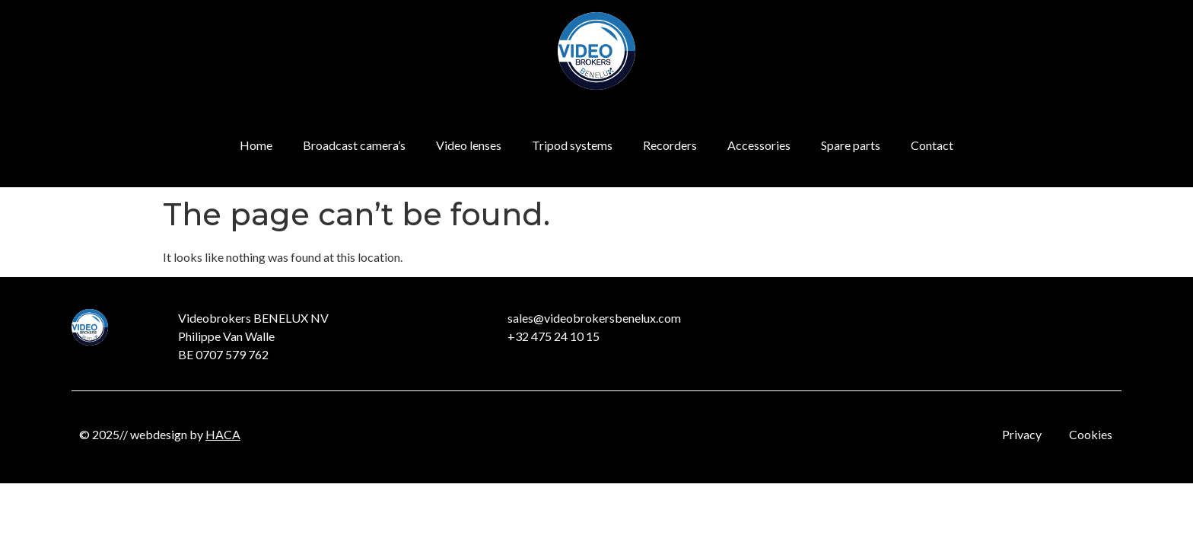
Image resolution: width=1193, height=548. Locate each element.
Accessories (759, 145)
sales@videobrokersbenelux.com (594, 318)
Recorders (670, 145)
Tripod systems (572, 145)
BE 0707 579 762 (223, 354)
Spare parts (850, 145)
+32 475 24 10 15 (553, 336)
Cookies (1090, 434)
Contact (932, 145)
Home (256, 145)
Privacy (1022, 434)
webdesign (158, 434)
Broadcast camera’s (354, 145)
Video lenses (468, 145)
